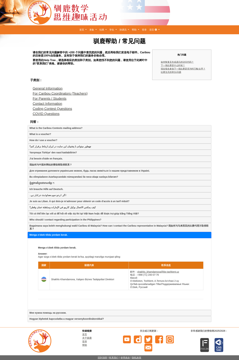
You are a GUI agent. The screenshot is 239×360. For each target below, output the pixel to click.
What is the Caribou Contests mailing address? (55, 128)
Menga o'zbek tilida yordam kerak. (48, 234)
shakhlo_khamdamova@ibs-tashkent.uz (158, 271)
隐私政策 (136, 357)
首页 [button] (82, 29)
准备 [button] (92, 29)
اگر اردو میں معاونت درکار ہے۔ (47, 195)
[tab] (119, 128)
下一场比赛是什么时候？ (173, 65)
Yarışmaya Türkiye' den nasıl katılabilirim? (53, 152)
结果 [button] (102, 29)
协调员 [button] (123, 29)
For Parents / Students (49, 98)
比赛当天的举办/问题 (171, 72)
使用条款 (125, 357)
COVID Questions (46, 114)
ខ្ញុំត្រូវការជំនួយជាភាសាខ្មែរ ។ (41, 183)
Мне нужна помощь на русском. (47, 312)
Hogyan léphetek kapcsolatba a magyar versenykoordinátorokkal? (66, 318)
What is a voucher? (40, 134)
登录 (144, 29)
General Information (48, 88)
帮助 (84, 345)
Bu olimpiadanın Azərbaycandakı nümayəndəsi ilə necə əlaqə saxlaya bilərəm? (73, 176)
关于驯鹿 (87, 338)
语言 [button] (153, 29)
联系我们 (113, 357)
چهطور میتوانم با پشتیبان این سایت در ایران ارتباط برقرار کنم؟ (60, 146)
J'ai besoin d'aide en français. (46, 158)
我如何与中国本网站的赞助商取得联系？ (50, 164)
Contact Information (47, 103)
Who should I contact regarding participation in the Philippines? (65, 219)
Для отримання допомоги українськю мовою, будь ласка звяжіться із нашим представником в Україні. (89, 170)
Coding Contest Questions (52, 108)
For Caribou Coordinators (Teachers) (60, 93)
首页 (84, 334)
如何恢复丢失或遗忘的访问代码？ (177, 62)
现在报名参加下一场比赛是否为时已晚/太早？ (183, 68)
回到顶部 (102, 357)
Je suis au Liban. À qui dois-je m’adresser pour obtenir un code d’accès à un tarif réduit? (79, 201)
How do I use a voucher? (43, 140)
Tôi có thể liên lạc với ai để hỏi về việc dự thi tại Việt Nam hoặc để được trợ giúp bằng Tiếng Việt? (84, 213)
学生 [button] (112, 29)
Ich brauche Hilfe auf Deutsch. (46, 189)
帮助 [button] (134, 29)
